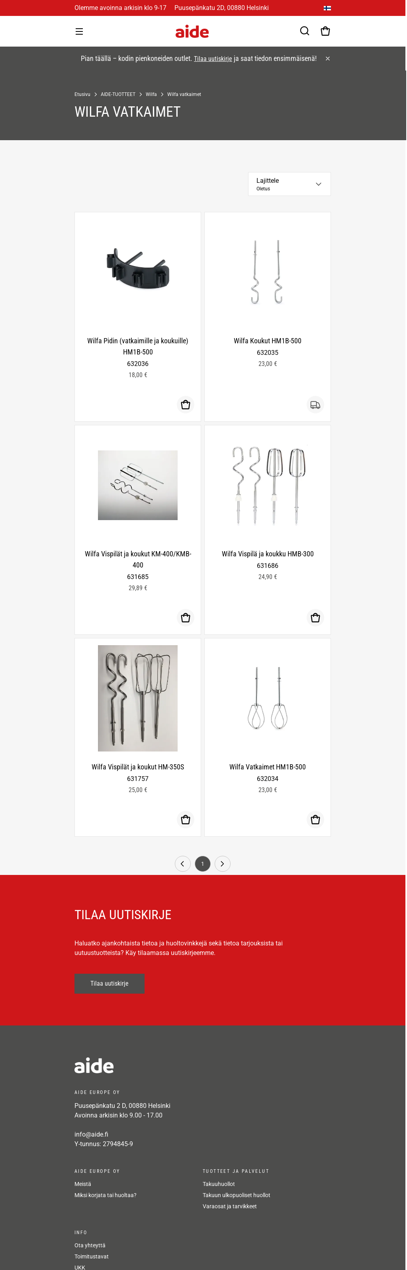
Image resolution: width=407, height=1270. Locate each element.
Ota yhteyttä (90, 1245)
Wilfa (151, 94)
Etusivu (82, 94)
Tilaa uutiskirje (213, 59)
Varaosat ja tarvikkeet (230, 1206)
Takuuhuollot (219, 1184)
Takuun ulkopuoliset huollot (236, 1195)
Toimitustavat (91, 1256)
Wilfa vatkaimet (184, 94)
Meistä (82, 1184)
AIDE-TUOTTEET (118, 94)
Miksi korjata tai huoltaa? (105, 1195)
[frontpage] (146, 1065)
